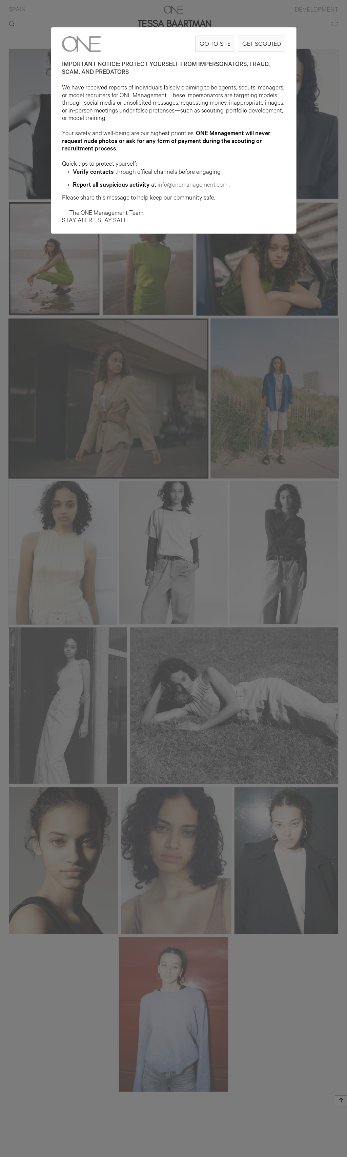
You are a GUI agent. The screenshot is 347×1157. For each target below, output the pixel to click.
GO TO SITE (215, 43)
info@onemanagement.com (193, 185)
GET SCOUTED (261, 43)
